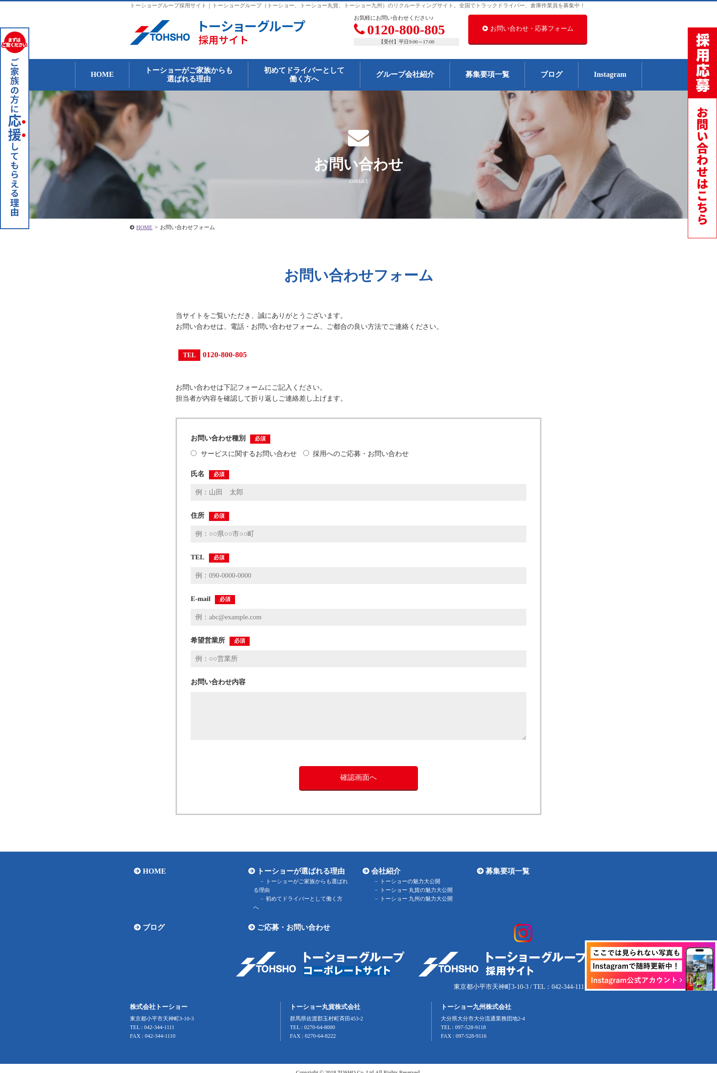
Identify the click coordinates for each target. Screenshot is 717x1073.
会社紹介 (381, 871)
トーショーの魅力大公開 (403, 881)
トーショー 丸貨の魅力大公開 (409, 890)
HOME (102, 74)
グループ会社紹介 (405, 74)
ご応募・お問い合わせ (289, 919)
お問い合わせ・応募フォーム (527, 28)
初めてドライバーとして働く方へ (304, 74)
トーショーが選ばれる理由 (297, 871)
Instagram (610, 74)
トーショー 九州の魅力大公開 (409, 899)
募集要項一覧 (487, 74)
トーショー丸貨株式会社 (325, 997)
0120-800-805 (399, 29)
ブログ (551, 74)
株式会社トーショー (158, 997)
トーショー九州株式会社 (476, 997)
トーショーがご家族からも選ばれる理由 (189, 74)
